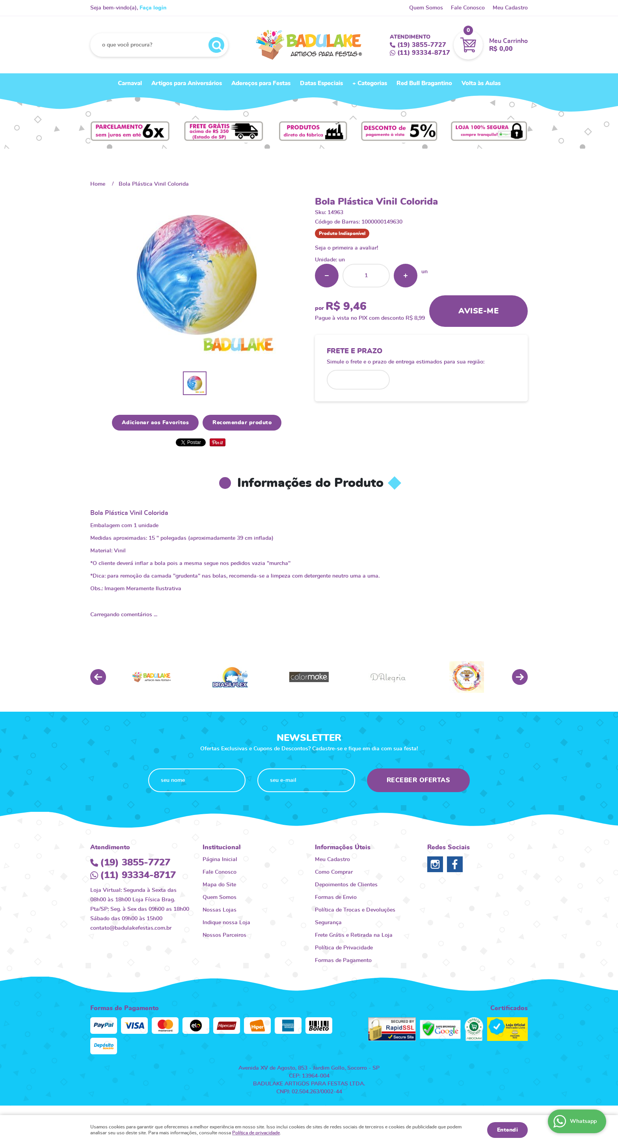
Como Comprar (334, 872)
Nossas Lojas (219, 910)
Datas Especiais (321, 83)
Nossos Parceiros (224, 935)
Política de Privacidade (344, 948)
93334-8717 (423, 53)
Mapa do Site (219, 885)
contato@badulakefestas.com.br (130, 928)
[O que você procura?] (216, 45)
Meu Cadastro (510, 8)
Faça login (153, 8)
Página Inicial (220, 859)
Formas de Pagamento (343, 960)
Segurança (328, 922)
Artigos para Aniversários (186, 83)
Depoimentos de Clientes (346, 885)
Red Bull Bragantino (424, 83)
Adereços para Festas (260, 83)
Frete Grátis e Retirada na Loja (354, 935)
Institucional (222, 847)
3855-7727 (421, 45)
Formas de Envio (336, 897)
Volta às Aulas (481, 83)
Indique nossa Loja (226, 922)
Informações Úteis (342, 847)
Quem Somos (426, 8)
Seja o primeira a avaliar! (346, 248)
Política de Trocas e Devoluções (355, 910)
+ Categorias (369, 83)
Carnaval (130, 83)
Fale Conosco (468, 8)
